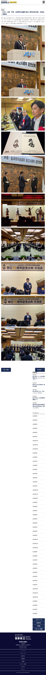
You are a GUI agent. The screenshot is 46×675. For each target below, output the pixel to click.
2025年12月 (35, 440)
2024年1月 (35, 535)
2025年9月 (35, 453)
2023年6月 (35, 564)
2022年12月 (35, 588)
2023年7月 (35, 560)
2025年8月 (35, 457)
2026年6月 (35, 416)
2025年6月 (35, 465)
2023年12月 (35, 539)
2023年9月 (35, 551)
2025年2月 (35, 481)
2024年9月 (35, 502)
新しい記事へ (6, 369)
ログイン (23, 669)
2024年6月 (35, 514)
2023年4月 (35, 572)
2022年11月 (35, 592)
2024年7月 (35, 510)
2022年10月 (35, 597)
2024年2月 (35, 531)
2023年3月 (35, 576)
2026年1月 (35, 436)
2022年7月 (35, 609)
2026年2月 (35, 432)
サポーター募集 (38, 629)
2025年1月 (35, 486)
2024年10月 (35, 498)
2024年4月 (35, 523)
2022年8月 (35, 605)
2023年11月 (35, 543)
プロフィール (39, 619)
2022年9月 (35, 601)
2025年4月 (35, 473)
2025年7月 (35, 461)
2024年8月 (35, 506)
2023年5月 (35, 568)
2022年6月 (35, 613)
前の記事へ (40, 369)
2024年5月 (35, 518)
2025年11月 (35, 444)
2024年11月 (35, 494)
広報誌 (38, 625)
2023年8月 (35, 555)
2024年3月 (35, 527)
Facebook (23, 666)
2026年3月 (35, 428)
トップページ (23, 650)
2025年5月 (35, 469)
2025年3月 (35, 477)
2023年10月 (35, 547)
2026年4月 (35, 424)
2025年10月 (35, 448)
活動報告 (2, 10)
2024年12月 (35, 490)
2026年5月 (35, 420)
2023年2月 (35, 580)
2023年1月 (35, 584)
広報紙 (23, 661)
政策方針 (39, 622)
